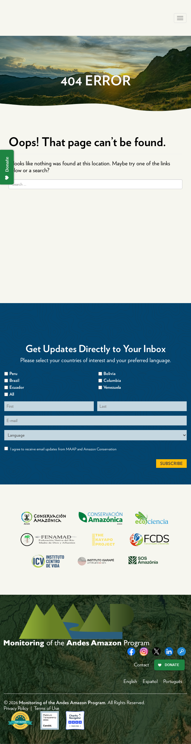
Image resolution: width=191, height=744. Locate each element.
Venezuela (112, 387)
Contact (141, 665)
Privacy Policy (16, 708)
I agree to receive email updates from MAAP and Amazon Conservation (63, 449)
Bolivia (110, 373)
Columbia (112, 380)
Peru (13, 373)
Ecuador (16, 387)
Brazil (14, 380)
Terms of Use (46, 708)
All (11, 394)
